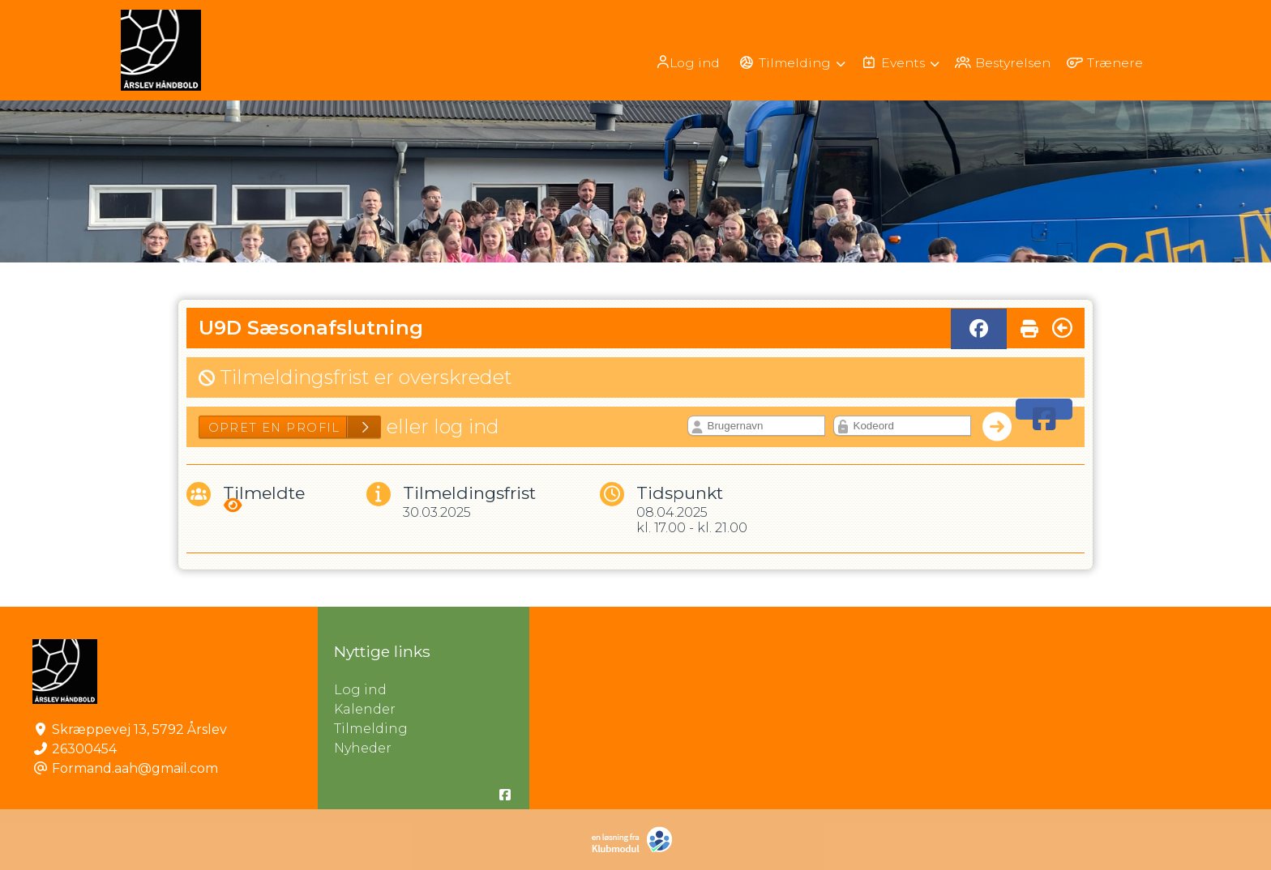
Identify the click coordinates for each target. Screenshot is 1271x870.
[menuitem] (680, 62)
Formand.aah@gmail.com (135, 768)
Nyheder (363, 748)
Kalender (365, 709)
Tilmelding (371, 728)
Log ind (678, 62)
